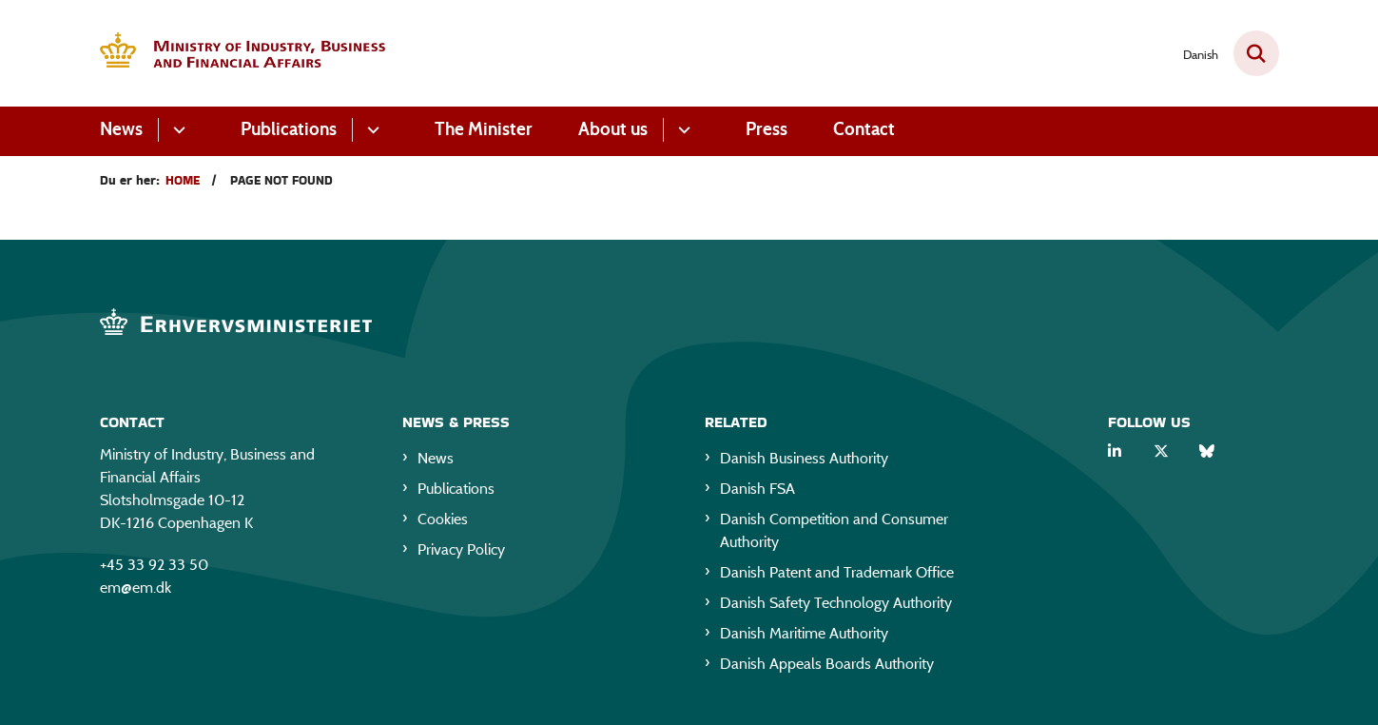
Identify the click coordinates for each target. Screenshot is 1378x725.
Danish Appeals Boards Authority (827, 664)
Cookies (442, 519)
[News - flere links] (176, 130)
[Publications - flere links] (370, 130)
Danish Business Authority (804, 458)
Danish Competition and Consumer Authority (834, 530)
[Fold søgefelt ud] (1256, 53)
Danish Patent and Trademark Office (837, 572)
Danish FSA (757, 489)
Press (766, 129)
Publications (289, 129)
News (121, 129)
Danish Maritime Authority (804, 633)
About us (613, 129)
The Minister (484, 129)
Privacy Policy (461, 549)
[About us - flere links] (681, 130)
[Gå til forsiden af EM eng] (242, 53)
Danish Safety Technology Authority (836, 603)
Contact (864, 129)
